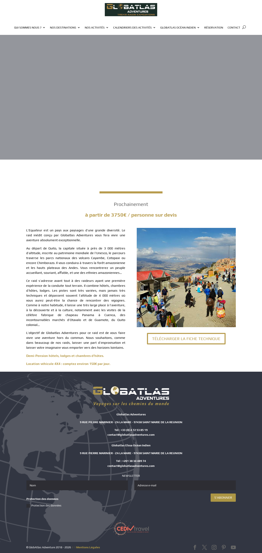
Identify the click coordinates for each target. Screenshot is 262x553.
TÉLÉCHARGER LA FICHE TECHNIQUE (186, 338)
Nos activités (95, 27)
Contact (234, 27)
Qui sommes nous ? (27, 27)
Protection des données (43, 506)
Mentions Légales (88, 547)
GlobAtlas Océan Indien (178, 27)
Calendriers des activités (132, 27)
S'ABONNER (223, 497)
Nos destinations (63, 27)
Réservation (213, 27)
